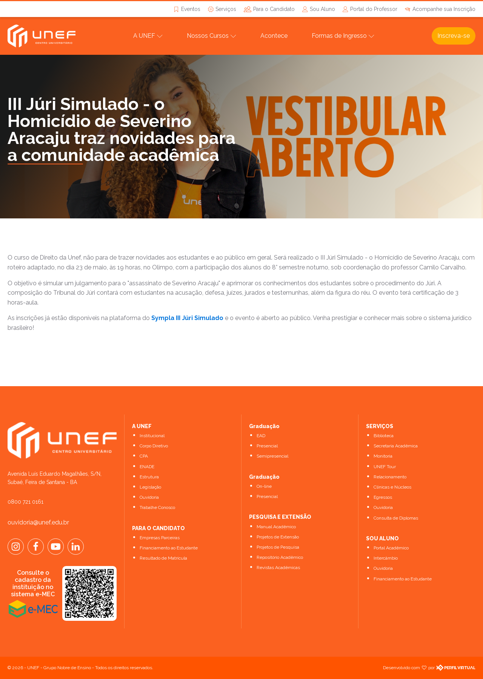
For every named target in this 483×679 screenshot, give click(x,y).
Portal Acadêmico (391, 548)
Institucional (152, 435)
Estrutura (149, 476)
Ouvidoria (149, 497)
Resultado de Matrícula (163, 558)
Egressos (383, 497)
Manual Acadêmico (276, 526)
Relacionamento (390, 476)
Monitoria (383, 456)
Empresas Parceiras (160, 537)
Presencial (267, 446)
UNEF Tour (385, 466)
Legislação (150, 487)
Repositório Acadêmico (280, 557)
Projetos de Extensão (278, 537)
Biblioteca (384, 435)
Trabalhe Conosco (157, 507)
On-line (264, 486)
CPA (144, 456)
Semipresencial (272, 456)
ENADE (147, 466)
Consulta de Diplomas (396, 518)
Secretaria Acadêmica (396, 446)
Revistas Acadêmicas (278, 567)
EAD (261, 435)
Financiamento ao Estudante (169, 548)
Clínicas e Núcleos (392, 487)
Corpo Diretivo (154, 446)
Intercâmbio (386, 558)
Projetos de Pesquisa (278, 547)
